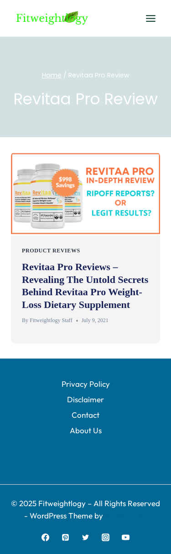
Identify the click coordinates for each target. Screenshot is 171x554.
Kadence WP (127, 515)
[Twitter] (85, 537)
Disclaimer (85, 399)
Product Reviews (51, 250)
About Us (86, 430)
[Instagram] (106, 537)
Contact (85, 415)
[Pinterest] (65, 537)
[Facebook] (45, 537)
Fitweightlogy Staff (51, 320)
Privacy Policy (86, 384)
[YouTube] (126, 537)
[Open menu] (150, 18)
